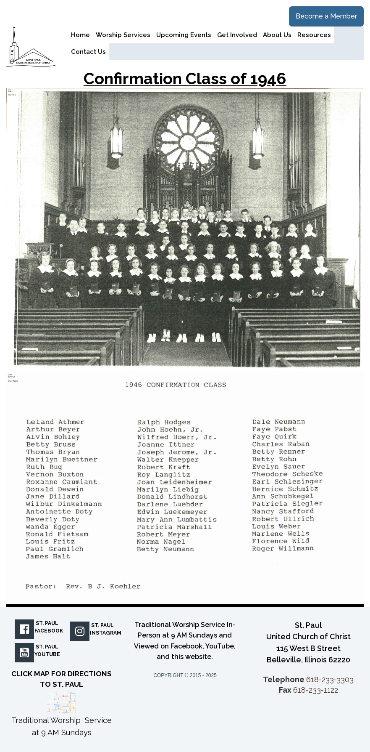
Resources (314, 35)
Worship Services (123, 35)
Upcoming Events (183, 35)
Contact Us (88, 52)
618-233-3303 (330, 679)
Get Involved (237, 35)
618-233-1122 (315, 690)
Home (80, 35)
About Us (277, 35)
